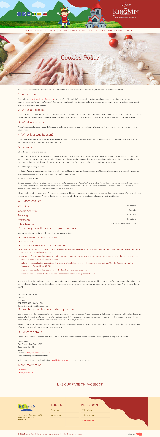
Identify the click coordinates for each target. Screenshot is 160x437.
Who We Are (87, 410)
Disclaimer (22, 370)
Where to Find (88, 415)
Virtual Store (56, 415)
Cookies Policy (88, 420)
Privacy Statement (25, 373)
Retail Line (55, 410)
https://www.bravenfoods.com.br (42, 99)
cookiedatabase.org (60, 360)
